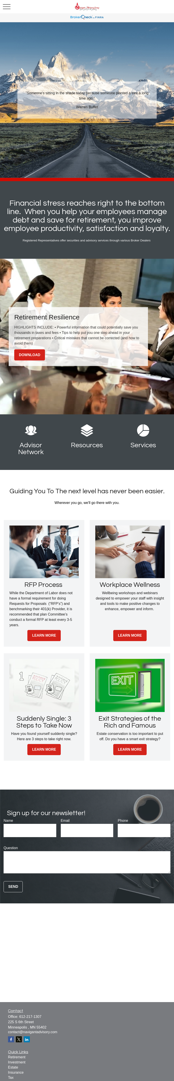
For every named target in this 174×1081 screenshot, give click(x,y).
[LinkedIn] (27, 1039)
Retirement (16, 1057)
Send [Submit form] (13, 886)
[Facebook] (11, 1039)
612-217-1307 (30, 1017)
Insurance (16, 1072)
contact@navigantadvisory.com (32, 1032)
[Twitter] (19, 1039)
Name (8, 820)
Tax (11, 1077)
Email (65, 820)
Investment (16, 1062)
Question (11, 848)
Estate (13, 1067)
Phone (123, 820)
